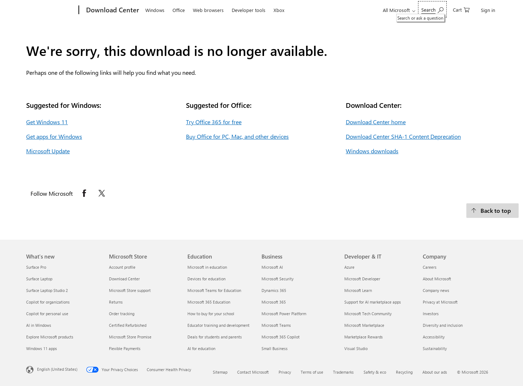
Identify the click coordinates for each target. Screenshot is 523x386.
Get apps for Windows (54, 136)
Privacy (285, 372)
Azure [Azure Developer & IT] (349, 267)
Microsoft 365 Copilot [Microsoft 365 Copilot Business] (281, 337)
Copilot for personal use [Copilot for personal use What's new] (47, 313)
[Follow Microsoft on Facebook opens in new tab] (84, 193)
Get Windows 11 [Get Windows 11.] (47, 122)
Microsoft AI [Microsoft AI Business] (272, 267)
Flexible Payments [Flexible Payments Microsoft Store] (125, 348)
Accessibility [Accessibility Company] (434, 337)
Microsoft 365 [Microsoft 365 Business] (274, 302)
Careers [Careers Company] (430, 267)
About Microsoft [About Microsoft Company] (437, 278)
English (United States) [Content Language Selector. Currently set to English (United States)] (57, 369)
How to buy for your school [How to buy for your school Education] (210, 313)
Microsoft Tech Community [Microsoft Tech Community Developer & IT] (368, 313)
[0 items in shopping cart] (461, 9)
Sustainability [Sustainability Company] (435, 348)
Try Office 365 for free (214, 122)
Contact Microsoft (253, 372)
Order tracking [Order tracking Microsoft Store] (121, 313)
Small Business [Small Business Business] (275, 348)
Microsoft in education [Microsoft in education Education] (207, 267)
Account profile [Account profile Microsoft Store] (122, 267)
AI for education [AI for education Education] (201, 348)
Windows (155, 10)
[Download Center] (111, 10)
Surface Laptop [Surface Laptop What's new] (39, 278)
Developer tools (248, 10)
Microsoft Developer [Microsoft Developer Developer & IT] (362, 278)
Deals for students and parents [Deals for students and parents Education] (214, 337)
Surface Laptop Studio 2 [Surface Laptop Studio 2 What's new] (47, 290)
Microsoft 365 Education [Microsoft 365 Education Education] (208, 302)
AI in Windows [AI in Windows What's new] (38, 325)
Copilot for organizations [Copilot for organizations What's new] (48, 302)
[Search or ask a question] (432, 9)
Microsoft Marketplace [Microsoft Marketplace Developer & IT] (364, 325)
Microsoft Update (48, 151)
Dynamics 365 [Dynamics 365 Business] (274, 290)
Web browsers (208, 10)
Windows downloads (372, 151)
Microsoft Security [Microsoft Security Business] (277, 278)
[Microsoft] (51, 10)
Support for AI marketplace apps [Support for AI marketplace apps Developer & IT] (372, 302)
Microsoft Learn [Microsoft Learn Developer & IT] (358, 290)
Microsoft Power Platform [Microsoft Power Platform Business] (284, 313)
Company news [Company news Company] (436, 290)
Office (179, 10)
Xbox (278, 10)
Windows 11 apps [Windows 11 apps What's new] (41, 348)
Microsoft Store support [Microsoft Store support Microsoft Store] (130, 290)
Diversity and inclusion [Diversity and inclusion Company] (443, 325)
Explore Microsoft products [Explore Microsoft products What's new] (49, 337)
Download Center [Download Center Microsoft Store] (124, 278)
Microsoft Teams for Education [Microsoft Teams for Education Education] (214, 290)
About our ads (434, 372)
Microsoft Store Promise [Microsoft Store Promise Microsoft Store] (130, 337)
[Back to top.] (492, 210)
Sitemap (220, 372)
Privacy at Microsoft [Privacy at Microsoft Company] (440, 302)
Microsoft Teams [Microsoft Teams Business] (276, 325)
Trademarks (343, 372)
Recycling (404, 372)
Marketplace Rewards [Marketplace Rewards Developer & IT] (363, 337)
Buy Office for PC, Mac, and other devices (237, 136)
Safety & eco (375, 372)
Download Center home (376, 122)
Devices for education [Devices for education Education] (206, 278)
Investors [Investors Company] (431, 313)
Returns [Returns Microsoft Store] (116, 302)
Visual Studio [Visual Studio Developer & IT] (356, 348)
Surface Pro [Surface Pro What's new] (36, 267)
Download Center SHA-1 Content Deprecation (403, 136)
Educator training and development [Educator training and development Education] (218, 325)
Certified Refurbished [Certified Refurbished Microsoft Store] (127, 325)
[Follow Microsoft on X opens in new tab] (102, 193)
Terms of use (312, 372)
